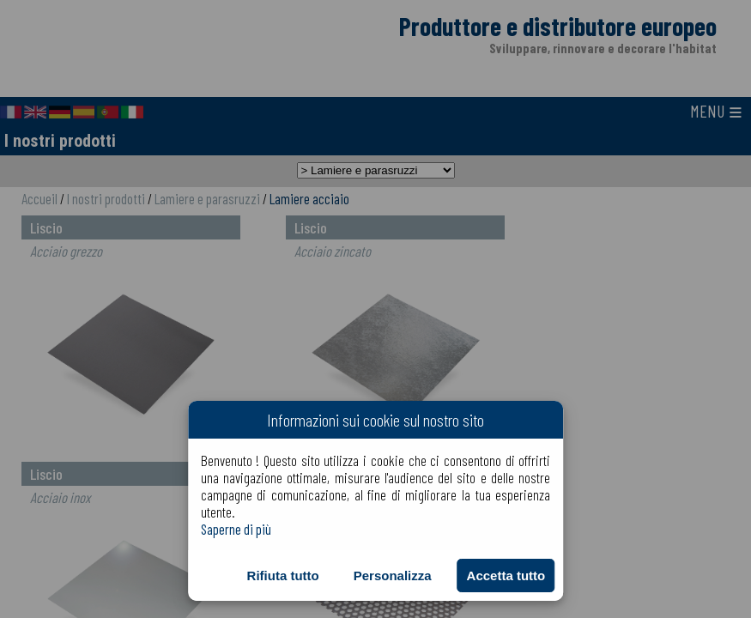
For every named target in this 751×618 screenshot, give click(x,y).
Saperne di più (236, 528)
